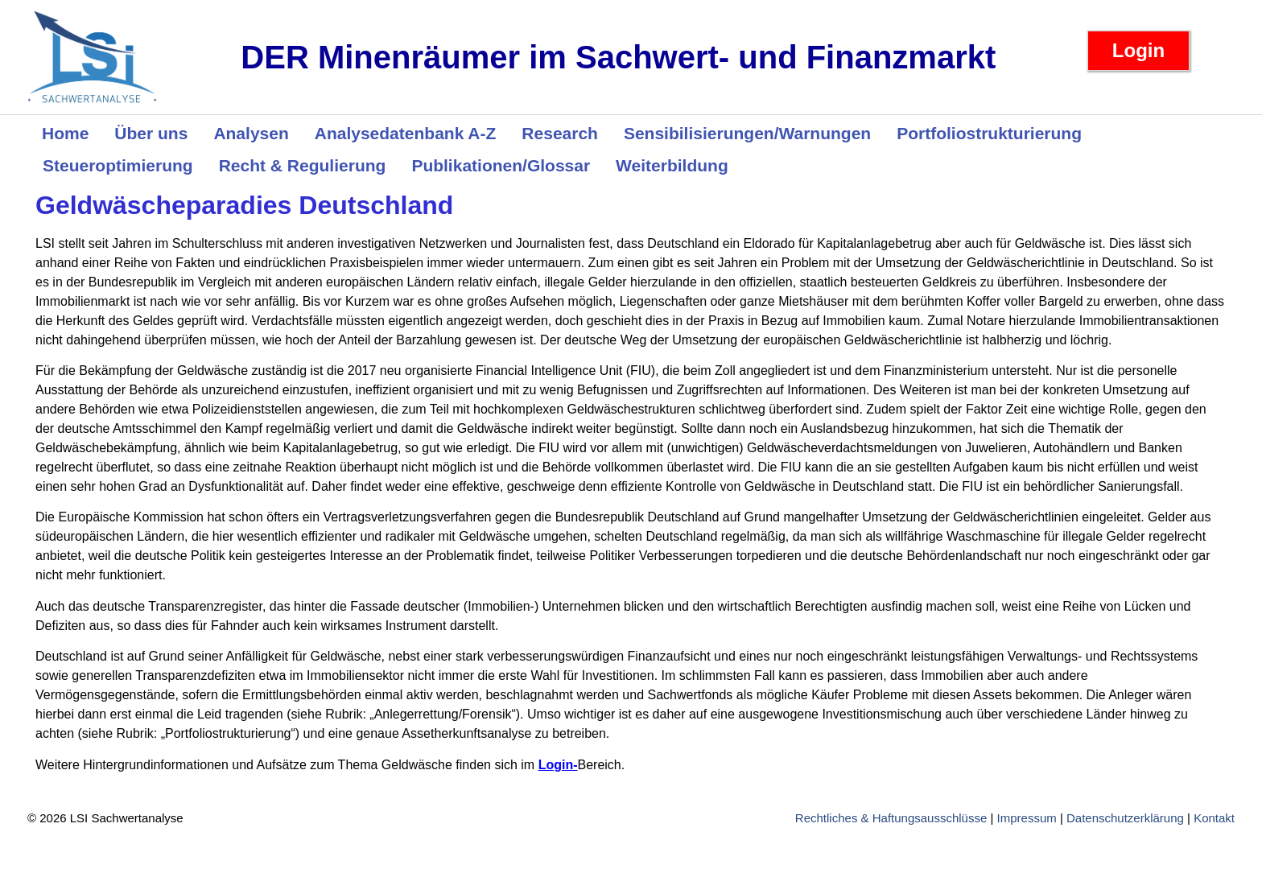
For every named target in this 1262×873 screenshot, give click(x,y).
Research (560, 133)
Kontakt (1214, 818)
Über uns (151, 133)
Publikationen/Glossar (500, 165)
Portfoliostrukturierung (989, 133)
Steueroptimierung (118, 165)
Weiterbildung (672, 165)
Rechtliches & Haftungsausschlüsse (891, 818)
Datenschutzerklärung (1125, 818)
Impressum (1027, 818)
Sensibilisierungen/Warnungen (747, 133)
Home (65, 133)
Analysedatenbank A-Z (406, 133)
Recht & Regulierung (302, 165)
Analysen (250, 133)
